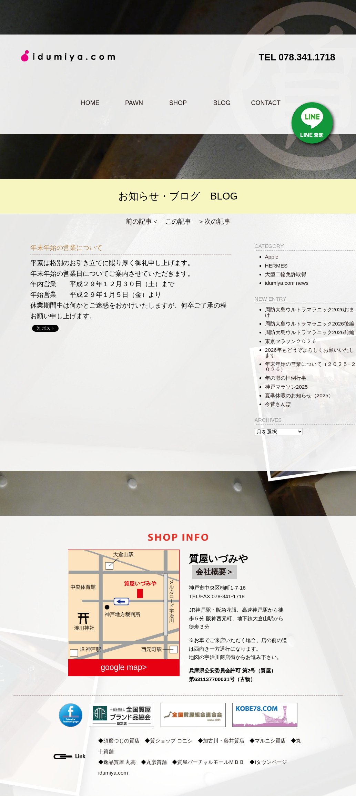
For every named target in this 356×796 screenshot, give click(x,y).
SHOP (178, 102)
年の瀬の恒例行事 (285, 378)
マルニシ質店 (270, 741)
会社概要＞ (215, 571)
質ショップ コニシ (171, 741)
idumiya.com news (286, 283)
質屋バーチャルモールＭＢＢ (210, 762)
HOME (90, 102)
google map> (124, 667)
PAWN (134, 102)
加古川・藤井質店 (223, 741)
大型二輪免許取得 (285, 274)
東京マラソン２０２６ (291, 341)
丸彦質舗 (156, 762)
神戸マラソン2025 (286, 387)
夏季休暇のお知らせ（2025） (299, 395)
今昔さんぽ (278, 404)
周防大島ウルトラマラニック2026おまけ (309, 312)
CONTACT (266, 102)
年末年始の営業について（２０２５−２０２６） (310, 366)
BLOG (222, 102)
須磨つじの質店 (121, 741)
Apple (271, 257)
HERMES (276, 266)
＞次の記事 (214, 221)
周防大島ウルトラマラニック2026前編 (309, 332)
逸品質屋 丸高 (119, 762)
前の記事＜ (142, 221)
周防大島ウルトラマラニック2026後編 (309, 324)
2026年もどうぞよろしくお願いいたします (309, 352)
